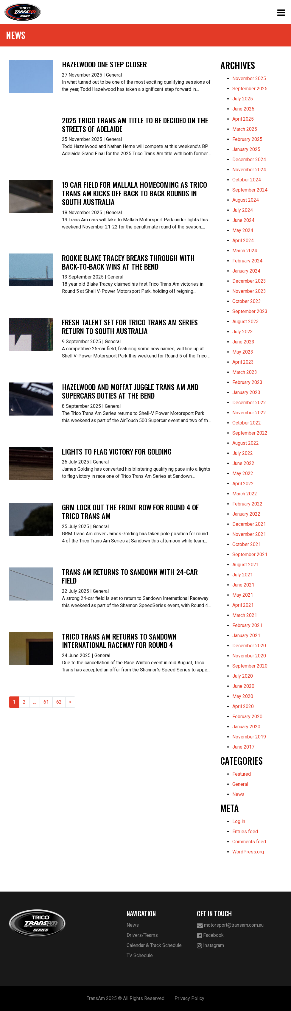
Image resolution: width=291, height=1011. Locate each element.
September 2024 (249, 190)
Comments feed (249, 841)
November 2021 (249, 534)
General (240, 784)
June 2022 (243, 463)
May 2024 (242, 230)
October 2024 (246, 180)
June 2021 (243, 585)
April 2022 (243, 483)
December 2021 (249, 524)
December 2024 (249, 159)
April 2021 (243, 605)
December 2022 (249, 402)
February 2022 (247, 504)
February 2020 (247, 716)
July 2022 (242, 453)
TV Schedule (140, 955)
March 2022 (244, 494)
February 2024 (247, 261)
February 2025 (247, 139)
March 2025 (244, 129)
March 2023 (244, 372)
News (238, 794)
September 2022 (249, 433)
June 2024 (243, 220)
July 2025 (242, 99)
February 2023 (247, 382)
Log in (238, 821)
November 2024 (249, 169)
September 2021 (249, 554)
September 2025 (249, 88)
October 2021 (246, 544)
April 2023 (243, 362)
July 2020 (242, 676)
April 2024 (243, 240)
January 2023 (246, 392)
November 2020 (249, 656)
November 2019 (249, 737)
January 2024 (246, 271)
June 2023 (243, 342)
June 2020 (243, 686)
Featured (241, 774)
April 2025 (243, 119)
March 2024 (244, 250)
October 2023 (246, 301)
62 (59, 702)
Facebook (210, 935)
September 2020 (249, 666)
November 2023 (249, 291)
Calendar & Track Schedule (154, 945)
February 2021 (247, 625)
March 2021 (244, 615)
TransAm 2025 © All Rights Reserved (125, 998)
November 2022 (249, 413)
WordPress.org (248, 852)
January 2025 (246, 149)
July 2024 (242, 210)
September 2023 (249, 311)
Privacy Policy (189, 998)
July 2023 (242, 332)
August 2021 (245, 564)
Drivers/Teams (142, 935)
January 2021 (246, 635)
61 (46, 702)
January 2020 (246, 727)
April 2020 (243, 706)
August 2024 (245, 200)
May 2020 (242, 696)
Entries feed (245, 831)
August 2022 (245, 443)
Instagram (210, 945)
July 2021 (242, 575)
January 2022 (246, 514)
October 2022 (246, 423)
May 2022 (242, 473)
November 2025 (249, 78)
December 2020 (249, 645)
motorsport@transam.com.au (230, 925)
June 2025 (243, 109)
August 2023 (245, 321)
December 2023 (249, 281)
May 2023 (242, 352)
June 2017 (243, 747)
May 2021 (242, 595)
